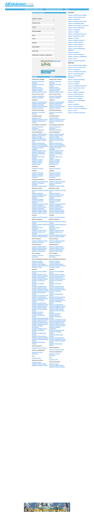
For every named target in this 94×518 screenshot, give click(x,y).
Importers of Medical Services (57, 307)
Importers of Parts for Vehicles (57, 367)
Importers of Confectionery (56, 138)
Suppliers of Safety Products (39, 213)
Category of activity (37, 18)
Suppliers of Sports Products (39, 348)
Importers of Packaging (55, 208)
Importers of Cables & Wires (56, 195)
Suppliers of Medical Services (39, 306)
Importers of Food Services (56, 298)
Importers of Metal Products (56, 207)
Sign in (67, 9)
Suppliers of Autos (36, 362)
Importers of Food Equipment (56, 144)
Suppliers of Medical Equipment (40, 235)
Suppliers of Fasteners (38, 199)
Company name (36, 23)
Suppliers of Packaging (38, 208)
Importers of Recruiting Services (57, 319)
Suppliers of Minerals (37, 262)
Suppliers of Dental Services (39, 286)
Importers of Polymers (55, 108)
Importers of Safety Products (56, 213)
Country (34, 27)
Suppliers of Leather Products (39, 217)
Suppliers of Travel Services (39, 336)
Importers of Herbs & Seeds (56, 92)
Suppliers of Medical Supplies (39, 236)
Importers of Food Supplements (57, 146)
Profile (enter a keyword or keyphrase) (42, 55)
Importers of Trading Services (56, 330)
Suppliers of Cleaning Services (40, 279)
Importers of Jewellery (55, 97)
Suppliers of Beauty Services (39, 274)
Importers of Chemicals (55, 105)
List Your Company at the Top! (53, 9)
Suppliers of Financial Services (40, 295)
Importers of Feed (53, 87)
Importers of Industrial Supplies (57, 204)
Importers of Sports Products (56, 349)
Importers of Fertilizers (55, 89)
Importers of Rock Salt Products (57, 265)
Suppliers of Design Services (39, 288)
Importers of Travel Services (56, 337)
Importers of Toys (53, 359)
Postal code (35, 51)
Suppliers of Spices (37, 162)
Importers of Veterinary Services (57, 339)
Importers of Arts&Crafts (55, 96)
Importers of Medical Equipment (57, 235)
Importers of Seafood (54, 159)
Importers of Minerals (54, 262)
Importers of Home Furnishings (57, 181)
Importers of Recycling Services (57, 321)
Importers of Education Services (57, 289)
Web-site (34, 42)
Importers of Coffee (54, 137)
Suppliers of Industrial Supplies (40, 204)
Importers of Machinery (55, 205)
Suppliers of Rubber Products (39, 211)
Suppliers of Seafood (37, 159)
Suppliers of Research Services (40, 322)
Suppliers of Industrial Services (40, 298)
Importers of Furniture (54, 168)
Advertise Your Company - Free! (34, 9)
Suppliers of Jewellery (37, 97)
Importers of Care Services (56, 277)
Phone (33, 35)
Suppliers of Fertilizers (38, 89)
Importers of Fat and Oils (55, 143)
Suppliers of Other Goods (38, 251)
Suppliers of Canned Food (39, 135)
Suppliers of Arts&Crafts (38, 96)
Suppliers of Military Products (39, 248)
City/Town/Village (36, 31)
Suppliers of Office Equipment (39, 240)
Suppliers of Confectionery (39, 138)
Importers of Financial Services (57, 297)
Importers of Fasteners (55, 199)
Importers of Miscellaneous (56, 249)
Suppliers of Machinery (38, 205)
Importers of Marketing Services (57, 306)
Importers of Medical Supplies (57, 236)
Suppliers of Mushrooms (38, 152)
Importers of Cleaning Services (57, 279)
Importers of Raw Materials (56, 264)
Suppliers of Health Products (39, 230)
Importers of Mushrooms (55, 152)
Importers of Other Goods (55, 251)
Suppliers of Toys (36, 358)
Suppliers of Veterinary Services (40, 337)
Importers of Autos (54, 363)
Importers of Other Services (56, 309)
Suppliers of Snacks (37, 161)
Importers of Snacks (54, 161)
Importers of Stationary (55, 242)
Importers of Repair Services (56, 322)
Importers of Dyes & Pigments (57, 106)
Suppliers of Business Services (40, 276)
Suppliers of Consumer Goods (40, 119)
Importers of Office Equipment (57, 240)
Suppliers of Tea (36, 164)
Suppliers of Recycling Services (40, 319)
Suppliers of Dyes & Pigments (39, 106)
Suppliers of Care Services (39, 277)
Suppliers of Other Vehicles (39, 363)
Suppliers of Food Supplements (40, 146)
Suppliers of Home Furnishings (40, 181)
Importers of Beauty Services (56, 274)
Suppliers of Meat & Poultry (39, 150)
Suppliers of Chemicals (38, 105)
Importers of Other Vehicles (56, 365)
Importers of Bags (53, 118)
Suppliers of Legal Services (39, 303)
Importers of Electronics (55, 129)
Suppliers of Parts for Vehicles (40, 365)
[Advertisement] (17, 37)
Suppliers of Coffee (37, 137)
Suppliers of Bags (36, 118)
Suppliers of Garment (37, 174)
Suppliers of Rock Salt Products (40, 265)
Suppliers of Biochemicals (38, 103)
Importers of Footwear (55, 172)
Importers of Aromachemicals (56, 102)
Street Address (36, 47)
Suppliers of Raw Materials (39, 264)
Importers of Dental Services (56, 286)
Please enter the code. (50, 61)
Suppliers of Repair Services (39, 321)
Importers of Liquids (54, 261)
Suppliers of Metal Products (39, 207)
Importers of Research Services (57, 324)
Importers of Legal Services (56, 304)
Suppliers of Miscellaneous (39, 249)
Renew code (57, 61)
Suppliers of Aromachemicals (39, 102)
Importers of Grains (54, 90)
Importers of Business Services (57, 276)
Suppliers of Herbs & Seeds (39, 92)
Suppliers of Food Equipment (39, 144)
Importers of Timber (54, 267)
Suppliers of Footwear (37, 172)
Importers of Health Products (56, 230)
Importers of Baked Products (56, 134)
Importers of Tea (53, 164)
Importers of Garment (54, 174)
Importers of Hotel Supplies (56, 246)
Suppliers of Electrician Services (40, 291)
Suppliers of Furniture (37, 168)
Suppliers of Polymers (37, 108)
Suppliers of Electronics (38, 129)
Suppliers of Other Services (39, 307)
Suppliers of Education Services (40, 289)
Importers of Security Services (57, 325)
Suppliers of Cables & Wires (39, 195)
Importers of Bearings (54, 193)
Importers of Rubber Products (57, 211)
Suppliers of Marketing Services (40, 304)
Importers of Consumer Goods (57, 119)
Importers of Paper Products (56, 210)
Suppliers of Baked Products (39, 134)
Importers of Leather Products (57, 217)
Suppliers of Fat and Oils (38, 143)
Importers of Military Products (56, 248)
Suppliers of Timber (37, 267)
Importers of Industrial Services (57, 300)
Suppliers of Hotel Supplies (39, 246)
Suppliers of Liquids (37, 261)
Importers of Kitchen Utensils (56, 186)
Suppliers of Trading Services (39, 328)
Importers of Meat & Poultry (56, 150)
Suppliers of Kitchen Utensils (39, 186)
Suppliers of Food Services (39, 297)
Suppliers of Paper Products (39, 210)
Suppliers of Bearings (37, 193)
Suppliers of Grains (37, 90)
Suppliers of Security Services (40, 324)
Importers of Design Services (56, 288)
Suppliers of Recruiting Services (40, 318)
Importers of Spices (54, 162)
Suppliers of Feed (36, 87)
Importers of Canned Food (56, 135)
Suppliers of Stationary (38, 242)
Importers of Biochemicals (56, 103)
